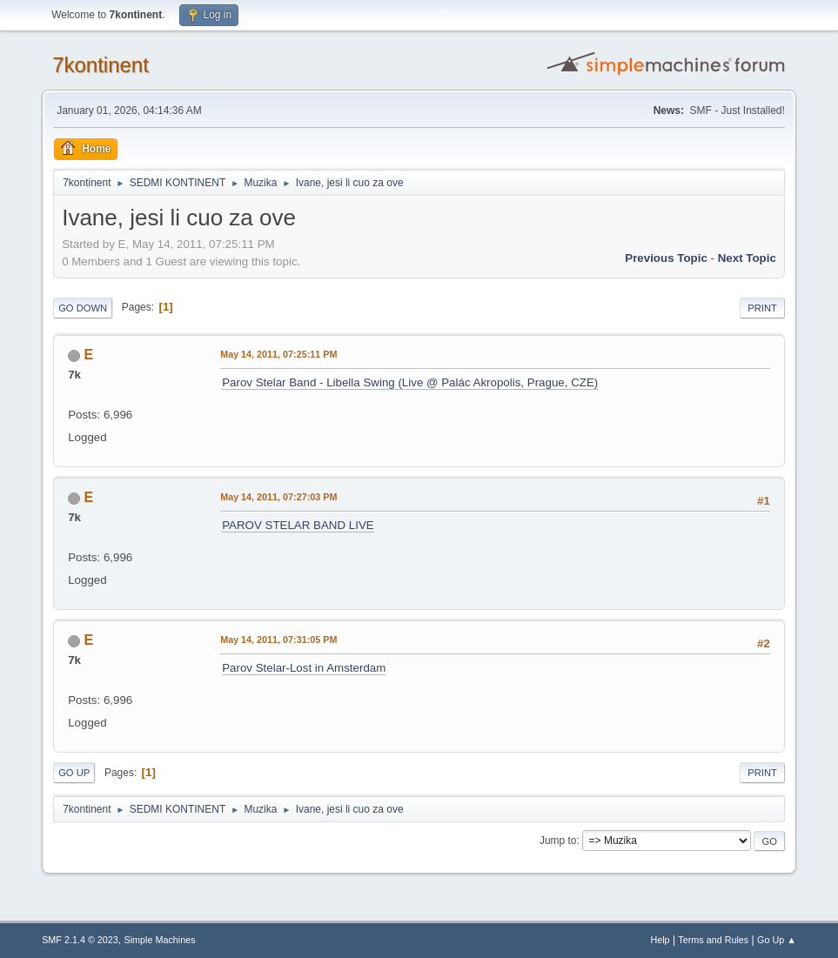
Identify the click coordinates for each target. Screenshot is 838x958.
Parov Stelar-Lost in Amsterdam (303, 667)
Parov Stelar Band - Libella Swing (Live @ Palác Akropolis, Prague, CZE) (410, 382)
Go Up (74, 772)
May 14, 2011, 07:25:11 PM (278, 354)
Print (762, 308)
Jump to (558, 840)
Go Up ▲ (776, 940)
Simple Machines (159, 940)
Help (659, 940)
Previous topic (666, 258)
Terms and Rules (713, 940)
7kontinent (100, 65)
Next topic (747, 258)
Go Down (82, 308)
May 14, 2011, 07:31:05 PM (278, 639)
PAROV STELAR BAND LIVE (298, 525)
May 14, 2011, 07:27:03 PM (278, 497)
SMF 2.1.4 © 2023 (80, 940)
